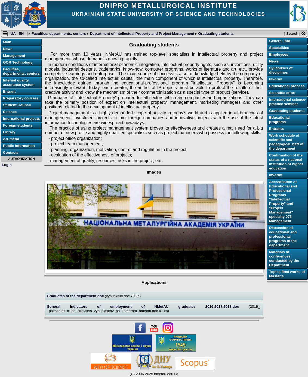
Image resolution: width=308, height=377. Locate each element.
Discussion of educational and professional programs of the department (283, 236)
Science (10, 112)
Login (7, 165)
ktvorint (275, 79)
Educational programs (279, 119)
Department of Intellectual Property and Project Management (142, 34)
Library (9, 132)
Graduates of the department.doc (76, 296)
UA (14, 34)
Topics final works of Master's (287, 274)
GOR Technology (17, 62)
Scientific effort (282, 93)
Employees (278, 54)
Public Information (19, 146)
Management (14, 56)
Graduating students (215, 34)
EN (22, 34)
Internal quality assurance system (19, 82)
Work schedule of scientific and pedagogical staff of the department (286, 141)
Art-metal (11, 139)
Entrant (9, 91)
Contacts (11, 152)
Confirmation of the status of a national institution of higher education (286, 161)
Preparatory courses (20, 98)
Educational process (286, 86)
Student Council (17, 105)
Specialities (279, 48)
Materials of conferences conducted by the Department (284, 258)
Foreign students (17, 125)
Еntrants (276, 129)
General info (279, 41)
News (8, 49)
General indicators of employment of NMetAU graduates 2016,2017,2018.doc (148, 306)
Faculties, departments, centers (58, 34)
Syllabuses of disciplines (280, 70)
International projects (21, 119)
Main (7, 42)
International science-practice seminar (287, 102)
